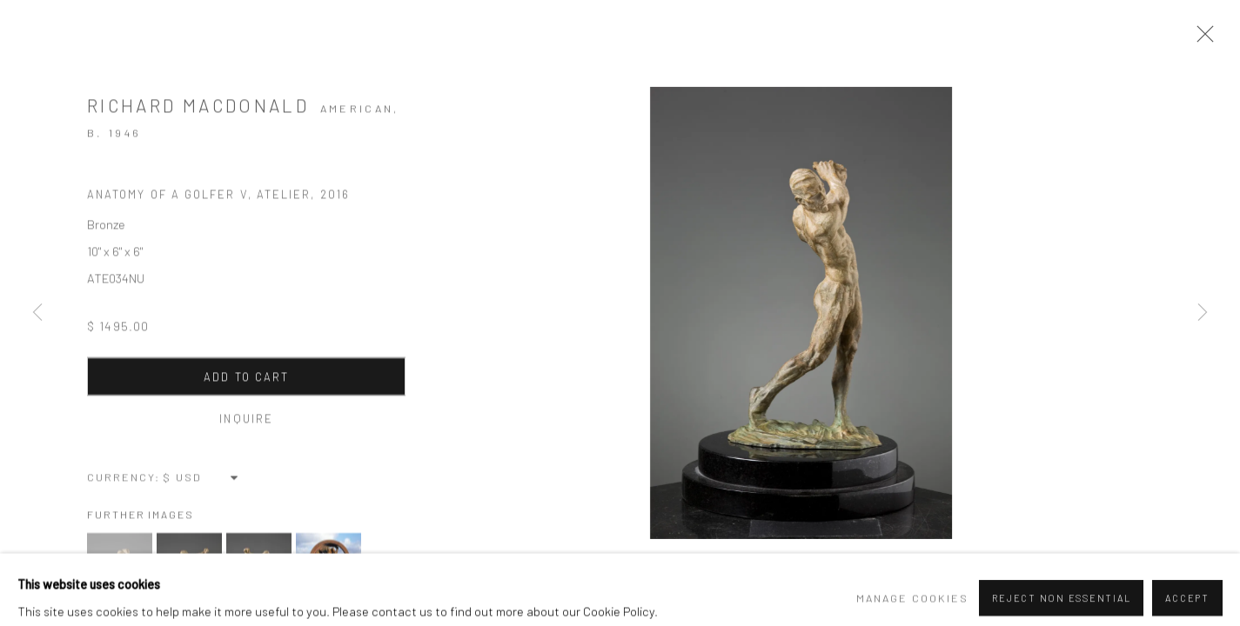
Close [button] (1205, 39)
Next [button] (1202, 313)
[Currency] (201, 482)
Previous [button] (37, 313)
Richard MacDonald (198, 113)
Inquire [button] (243, 423)
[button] (119, 570)
